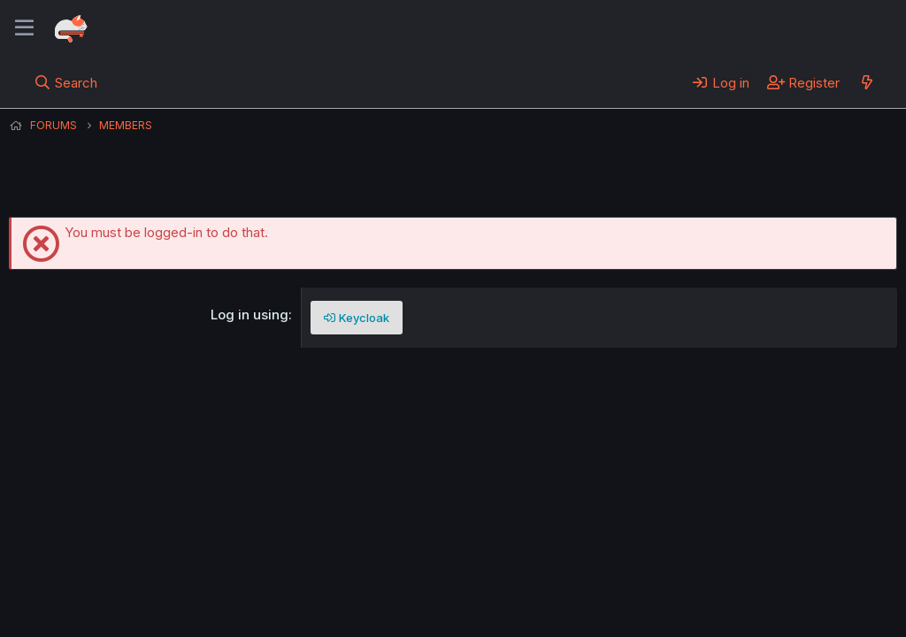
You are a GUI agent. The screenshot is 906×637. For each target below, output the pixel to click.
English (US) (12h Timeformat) (99, 574)
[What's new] (866, 82)
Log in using (249, 314)
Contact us (240, 574)
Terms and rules (337, 574)
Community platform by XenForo (751, 598)
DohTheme (729, 612)
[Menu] (24, 28)
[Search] (66, 82)
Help (515, 574)
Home (567, 574)
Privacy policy (442, 574)
